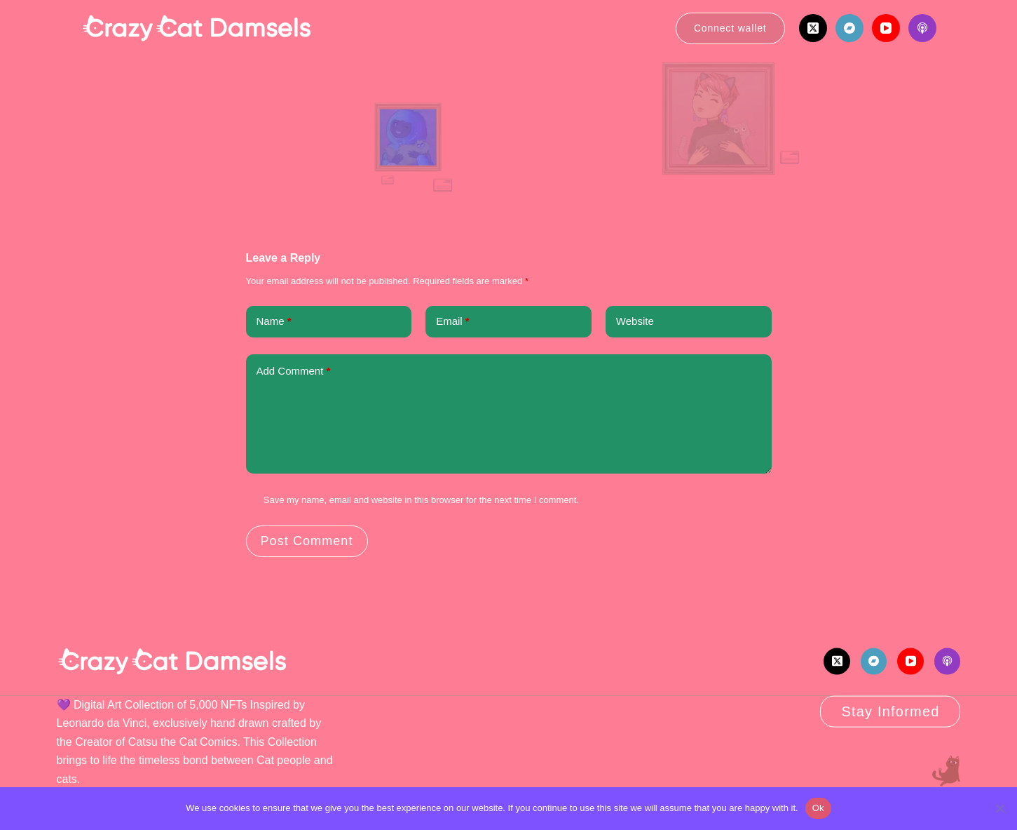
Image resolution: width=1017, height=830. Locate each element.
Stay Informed (890, 711)
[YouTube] (886, 28)
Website (635, 321)
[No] (999, 808)
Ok (818, 808)
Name (274, 321)
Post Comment (307, 541)
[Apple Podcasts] (922, 28)
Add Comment (294, 371)
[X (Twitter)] (813, 28)
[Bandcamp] (849, 28)
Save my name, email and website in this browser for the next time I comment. (421, 500)
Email (453, 321)
